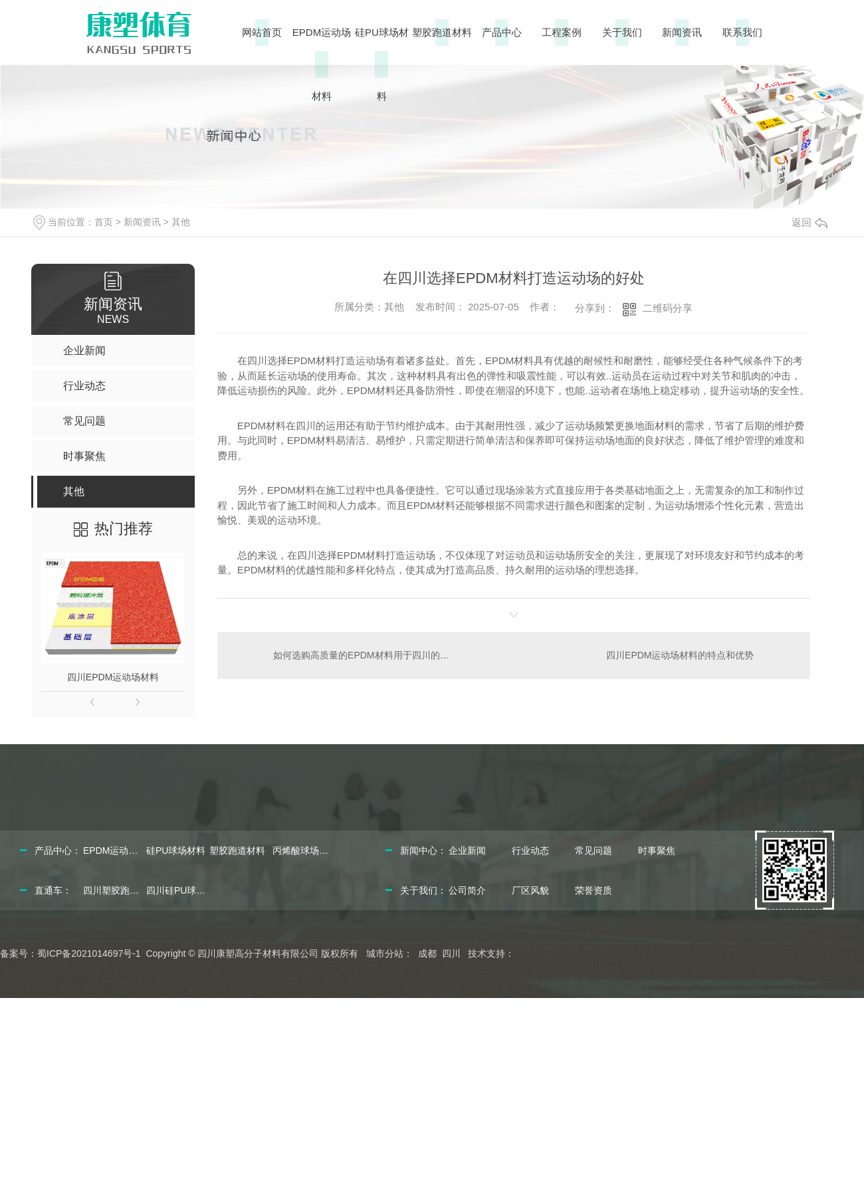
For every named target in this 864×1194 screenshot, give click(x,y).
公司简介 (467, 890)
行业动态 (530, 850)
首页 (103, 222)
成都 (427, 953)
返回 (809, 222)
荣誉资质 (593, 890)
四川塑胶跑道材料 (113, 890)
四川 (451, 953)
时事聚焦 (656, 850)
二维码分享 (668, 308)
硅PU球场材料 (382, 64)
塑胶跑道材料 (442, 32)
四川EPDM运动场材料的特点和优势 (680, 655)
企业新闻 (467, 850)
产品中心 (502, 32)
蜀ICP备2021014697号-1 (89, 953)
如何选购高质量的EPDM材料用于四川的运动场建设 (365, 655)
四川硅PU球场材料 (176, 890)
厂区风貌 (530, 890)
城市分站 (384, 953)
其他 (180, 222)
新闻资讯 (682, 32)
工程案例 (562, 32)
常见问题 (593, 850)
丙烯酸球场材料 (302, 850)
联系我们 (742, 32)
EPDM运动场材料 (321, 64)
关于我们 (622, 32)
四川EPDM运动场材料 (113, 677)
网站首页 (262, 32)
